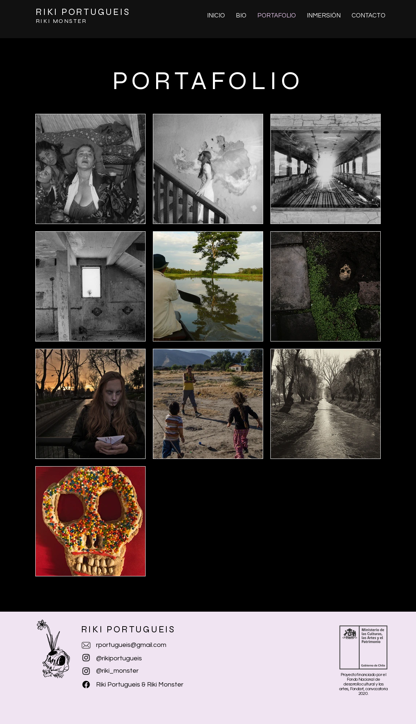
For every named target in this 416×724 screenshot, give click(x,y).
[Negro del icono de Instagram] (86, 658)
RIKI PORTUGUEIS (83, 12)
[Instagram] (86, 671)
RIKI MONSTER (61, 20)
